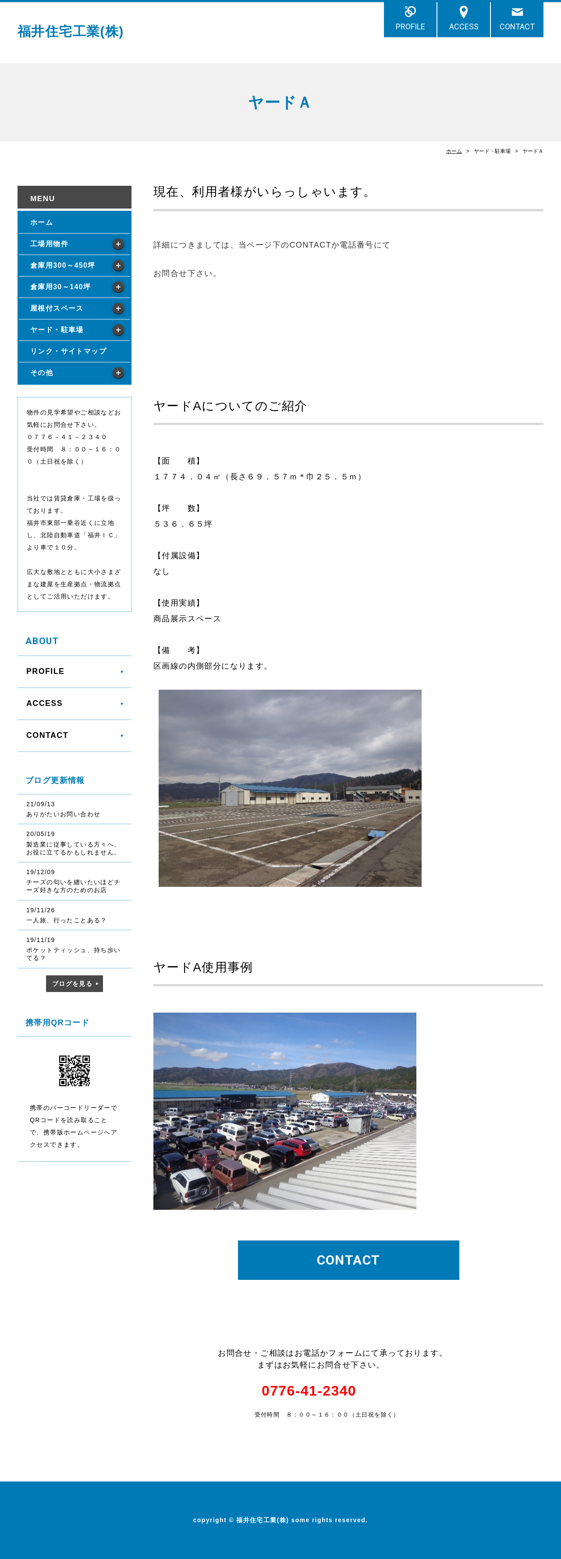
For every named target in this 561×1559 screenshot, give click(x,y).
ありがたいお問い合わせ (63, 814)
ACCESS (464, 26)
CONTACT (517, 26)
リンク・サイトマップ (68, 351)
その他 (41, 372)
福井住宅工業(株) (71, 31)
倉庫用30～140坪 (60, 287)
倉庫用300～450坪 (63, 265)
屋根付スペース (57, 308)
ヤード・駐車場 (57, 329)
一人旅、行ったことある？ (66, 920)
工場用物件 (49, 244)
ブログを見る (72, 983)
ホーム (454, 151)
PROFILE (410, 26)
